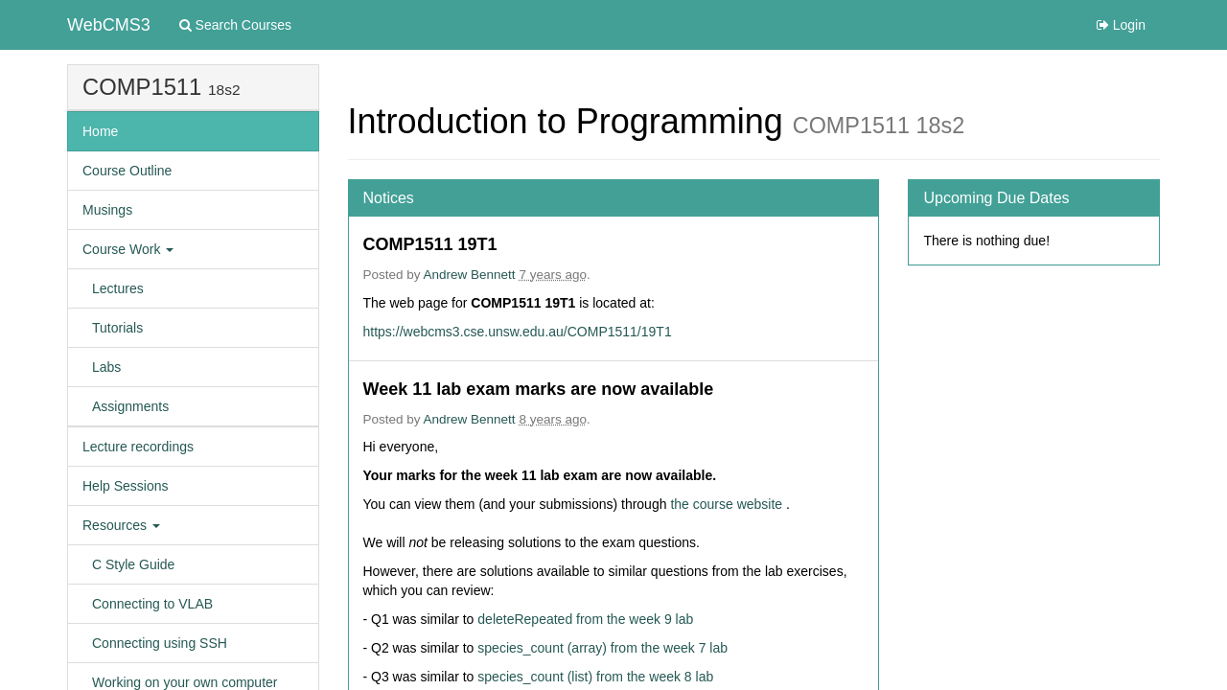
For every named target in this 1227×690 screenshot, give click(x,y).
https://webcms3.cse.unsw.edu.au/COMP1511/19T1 (517, 331)
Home (100, 131)
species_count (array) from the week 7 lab (602, 648)
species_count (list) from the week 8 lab (595, 676)
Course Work (128, 249)
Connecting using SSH (159, 643)
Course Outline (127, 170)
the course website (728, 504)
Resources (121, 525)
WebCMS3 (108, 24)
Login (1121, 25)
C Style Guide (133, 564)
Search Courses (235, 25)
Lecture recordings (138, 446)
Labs (106, 367)
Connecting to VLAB (152, 603)
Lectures (118, 288)
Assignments (130, 406)
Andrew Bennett (470, 274)
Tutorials (117, 327)
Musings (107, 210)
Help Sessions (125, 486)
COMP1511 (141, 87)
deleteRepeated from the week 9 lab (585, 619)
